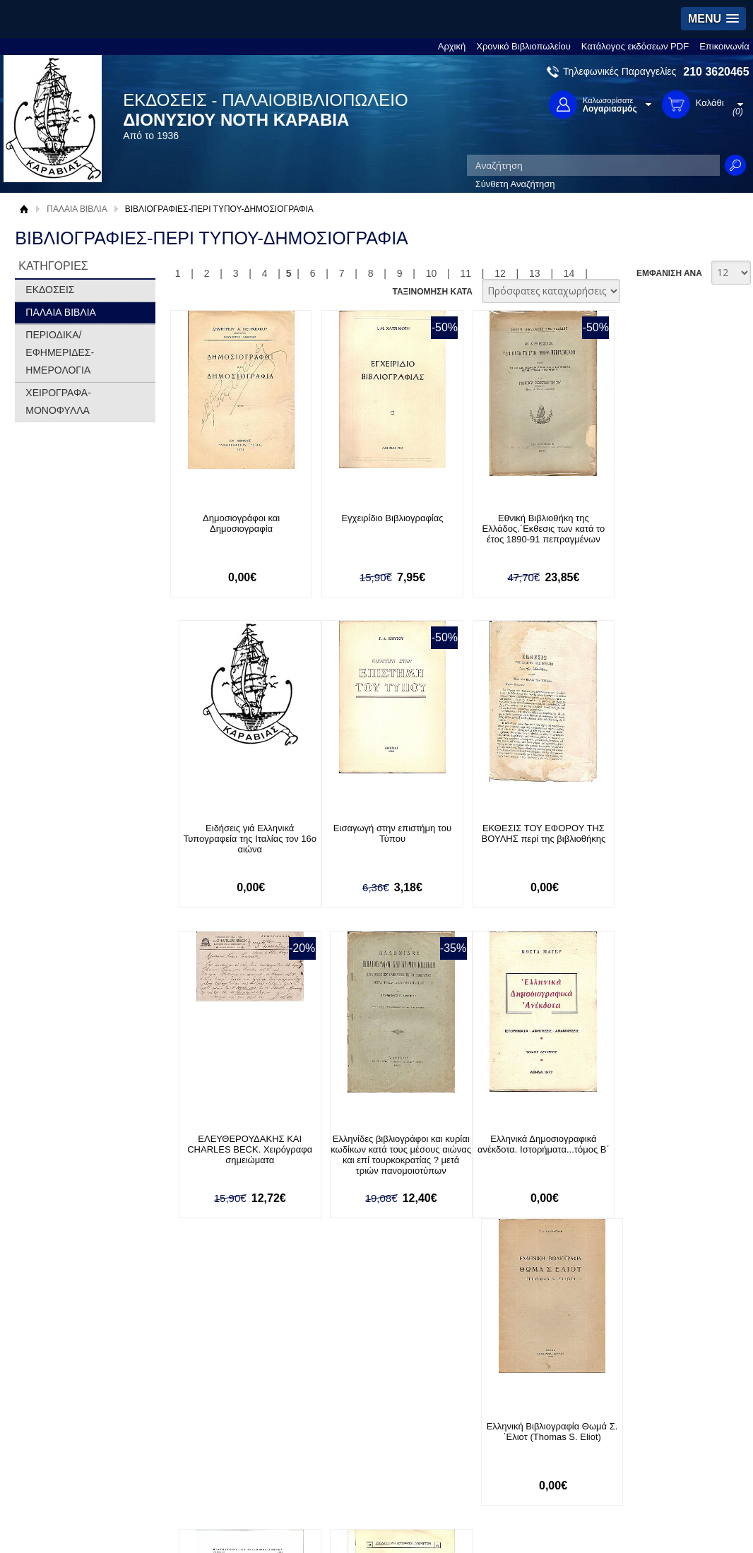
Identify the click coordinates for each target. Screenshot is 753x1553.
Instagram (512, 1449)
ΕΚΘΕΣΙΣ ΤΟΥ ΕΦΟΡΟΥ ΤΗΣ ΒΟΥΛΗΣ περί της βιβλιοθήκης (381, 834)
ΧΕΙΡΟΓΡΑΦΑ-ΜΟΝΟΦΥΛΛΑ (58, 401)
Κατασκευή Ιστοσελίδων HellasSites (657, 1521)
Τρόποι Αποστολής (214, 1440)
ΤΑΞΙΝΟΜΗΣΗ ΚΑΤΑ (432, 292)
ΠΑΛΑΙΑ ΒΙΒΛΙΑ (77, 209)
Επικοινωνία (724, 46)
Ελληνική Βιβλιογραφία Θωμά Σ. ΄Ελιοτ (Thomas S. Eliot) (380, 1144)
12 (500, 273)
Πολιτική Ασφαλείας (215, 1462)
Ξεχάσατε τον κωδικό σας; (374, 1448)
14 (569, 273)
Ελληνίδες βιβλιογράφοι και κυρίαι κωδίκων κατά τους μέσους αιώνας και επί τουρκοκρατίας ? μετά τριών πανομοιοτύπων (666, 849)
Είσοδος (338, 1404)
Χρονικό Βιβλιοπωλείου (523, 46)
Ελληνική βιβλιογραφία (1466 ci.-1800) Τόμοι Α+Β (523, 1144)
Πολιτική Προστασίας (74, 1448)
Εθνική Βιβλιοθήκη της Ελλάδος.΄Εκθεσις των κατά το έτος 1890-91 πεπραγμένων (523, 529)
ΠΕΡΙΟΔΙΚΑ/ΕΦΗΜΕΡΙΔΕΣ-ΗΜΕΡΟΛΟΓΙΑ (59, 352)
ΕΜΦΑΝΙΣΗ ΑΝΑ (669, 273)
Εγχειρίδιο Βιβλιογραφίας (380, 518)
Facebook (512, 1404)
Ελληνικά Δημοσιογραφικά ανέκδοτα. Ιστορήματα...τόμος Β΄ (237, 1144)
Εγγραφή (339, 1426)
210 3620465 (716, 72)
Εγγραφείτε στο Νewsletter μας (226, 1331)
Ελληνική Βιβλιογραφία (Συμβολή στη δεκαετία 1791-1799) (666, 1150)
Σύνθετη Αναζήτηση (515, 184)
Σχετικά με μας (61, 1404)
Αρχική (452, 46)
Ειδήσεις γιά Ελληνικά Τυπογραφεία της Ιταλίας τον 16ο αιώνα (666, 529)
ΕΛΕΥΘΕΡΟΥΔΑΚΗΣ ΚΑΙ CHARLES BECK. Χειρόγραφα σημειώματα (523, 839)
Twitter (505, 1427)
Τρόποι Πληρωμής (213, 1418)
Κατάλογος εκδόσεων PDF (635, 46)
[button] (713, 18)
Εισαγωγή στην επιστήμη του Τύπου (237, 834)
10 (431, 273)
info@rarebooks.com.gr (657, 1472)
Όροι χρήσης (58, 1426)
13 (534, 273)
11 (465, 273)
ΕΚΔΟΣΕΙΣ (49, 289)
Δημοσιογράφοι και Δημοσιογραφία (236, 523)
